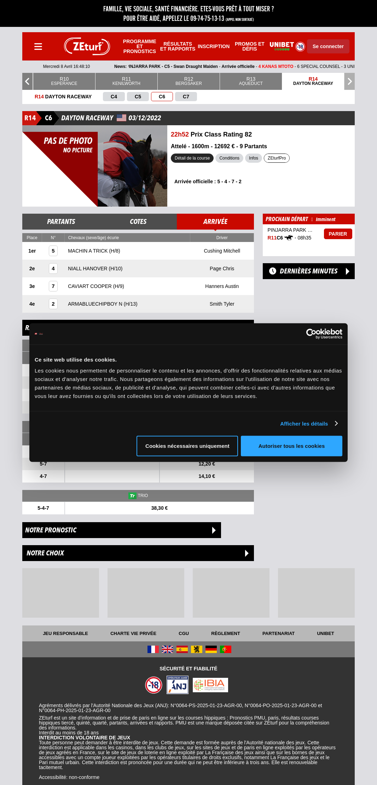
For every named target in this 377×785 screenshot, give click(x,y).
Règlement (225, 633)
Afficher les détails (304, 423)
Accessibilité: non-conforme (69, 777)
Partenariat (278, 633)
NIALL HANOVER (88, 268)
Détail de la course (192, 158)
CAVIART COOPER (90, 286)
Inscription (214, 46)
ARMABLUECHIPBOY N (96, 304)
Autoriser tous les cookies (292, 446)
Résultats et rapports (178, 46)
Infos (253, 158)
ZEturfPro (277, 158)
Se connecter (328, 46)
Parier (338, 234)
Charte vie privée (133, 633)
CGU (184, 633)
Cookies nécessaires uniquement (187, 446)
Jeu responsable (65, 633)
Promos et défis (250, 46)
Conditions (229, 158)
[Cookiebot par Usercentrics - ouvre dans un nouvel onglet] (311, 333)
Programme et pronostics (139, 46)
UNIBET (325, 633)
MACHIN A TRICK (88, 251)
